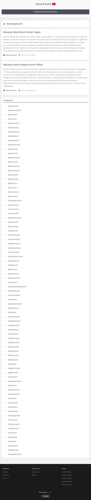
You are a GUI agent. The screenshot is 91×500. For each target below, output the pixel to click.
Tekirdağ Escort (12, 415)
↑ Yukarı (45, 496)
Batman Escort (12, 166)
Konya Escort (11, 334)
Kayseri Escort (12, 308)
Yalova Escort (11, 446)
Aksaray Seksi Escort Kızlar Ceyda (22, 32)
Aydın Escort (11, 153)
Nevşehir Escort (12, 368)
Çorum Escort (12, 209)
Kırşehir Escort (12, 325)
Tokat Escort (11, 420)
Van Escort (10, 441)
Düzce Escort (11, 222)
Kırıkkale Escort (12, 317)
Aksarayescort (15, 23)
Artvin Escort (11, 149)
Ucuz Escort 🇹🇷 (45, 4)
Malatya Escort (12, 342)
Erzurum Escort (12, 239)
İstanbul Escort (12, 278)
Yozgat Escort (11, 450)
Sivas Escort (11, 407)
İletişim (34, 475)
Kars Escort (11, 299)
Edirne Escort (11, 226)
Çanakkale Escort (13, 200)
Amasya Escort (12, 132)
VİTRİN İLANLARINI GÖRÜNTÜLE (45, 12)
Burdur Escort (12, 192)
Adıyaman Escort (13, 110)
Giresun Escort (12, 252)
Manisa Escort (12, 347)
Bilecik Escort (11, 175)
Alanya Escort (11, 127)
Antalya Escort (12, 140)
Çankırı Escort (12, 205)
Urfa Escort (11, 433)
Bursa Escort (11, 196)
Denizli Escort (11, 213)
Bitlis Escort (11, 183)
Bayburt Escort (12, 170)
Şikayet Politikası (67, 482)
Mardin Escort (12, 351)
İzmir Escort (11, 282)
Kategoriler (5, 475)
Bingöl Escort (11, 179)
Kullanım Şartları (67, 478)
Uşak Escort (11, 437)
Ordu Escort (11, 377)
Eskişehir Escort (12, 243)
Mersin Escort (12, 355)
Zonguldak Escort (13, 454)
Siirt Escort (10, 398)
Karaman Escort (12, 295)
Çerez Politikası (66, 475)
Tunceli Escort (12, 428)
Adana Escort (11, 106)
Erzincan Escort (12, 235)
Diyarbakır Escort (13, 218)
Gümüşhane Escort (14, 256)
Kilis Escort (10, 312)
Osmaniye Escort (13, 381)
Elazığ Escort (11, 231)
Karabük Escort (12, 291)
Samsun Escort (12, 394)
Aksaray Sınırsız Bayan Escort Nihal (23, 64)
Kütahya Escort (12, 338)
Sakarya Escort (12, 390)
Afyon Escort (11, 114)
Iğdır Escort (11, 269)
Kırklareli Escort (12, 321)
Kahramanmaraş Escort (15, 286)
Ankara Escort (12, 136)
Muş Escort (11, 364)
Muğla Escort (11, 360)
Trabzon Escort (12, 424)
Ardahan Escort (12, 145)
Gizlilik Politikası (67, 472)
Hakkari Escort (12, 261)
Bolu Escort (11, 188)
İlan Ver (4, 478)
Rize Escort (10, 385)
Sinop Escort (11, 403)
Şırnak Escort (11, 411)
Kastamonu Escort (13, 304)
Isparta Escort (12, 274)
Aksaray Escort (12, 123)
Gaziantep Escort (13, 248)
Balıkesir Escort (12, 157)
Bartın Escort (11, 162)
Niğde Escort (11, 372)
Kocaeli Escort (12, 329)
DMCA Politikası (67, 485)
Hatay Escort (11, 265)
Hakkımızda (35, 472)
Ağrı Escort (10, 119)
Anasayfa (5, 472)
